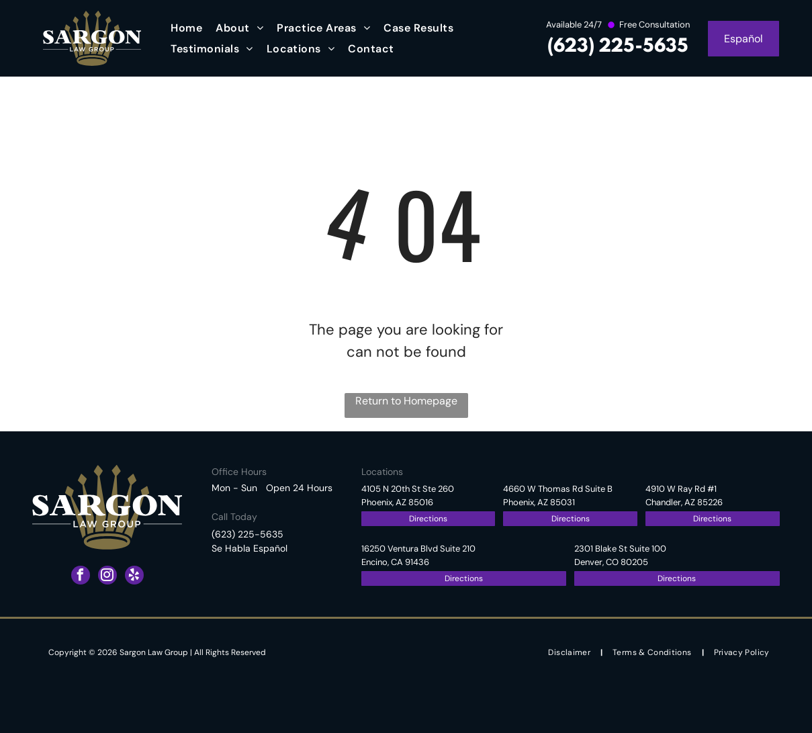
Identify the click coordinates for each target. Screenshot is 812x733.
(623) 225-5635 (617, 46)
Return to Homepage (406, 401)
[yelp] (134, 577)
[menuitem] (186, 27)
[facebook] (80, 577)
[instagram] (107, 577)
